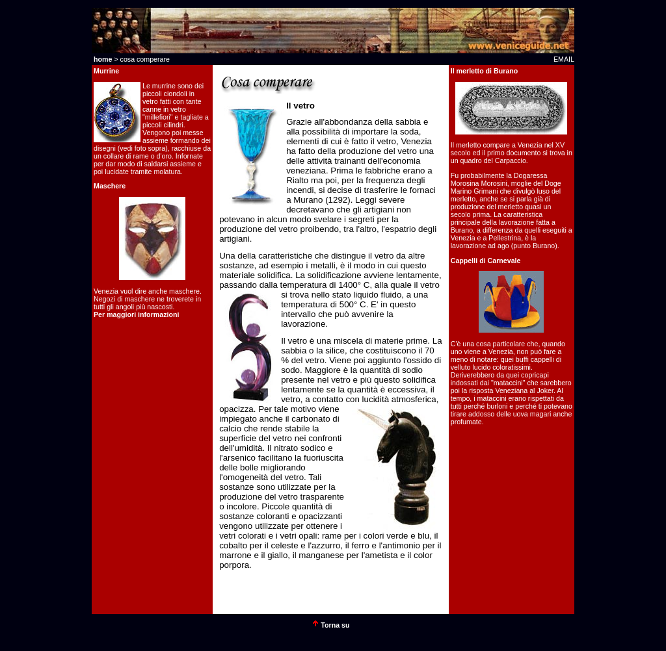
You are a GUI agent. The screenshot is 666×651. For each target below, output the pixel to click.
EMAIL (563, 59)
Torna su (334, 625)
